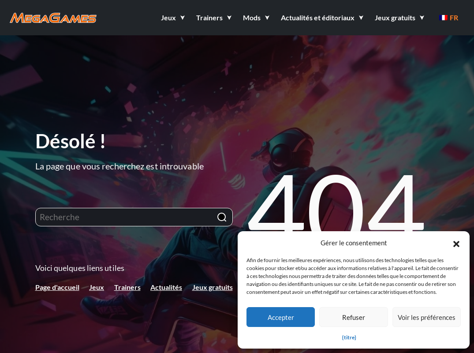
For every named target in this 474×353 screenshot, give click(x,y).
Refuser (353, 317)
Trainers (127, 287)
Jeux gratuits (212, 287)
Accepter (281, 317)
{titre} (349, 337)
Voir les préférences (426, 317)
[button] (456, 242)
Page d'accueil (57, 287)
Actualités (166, 287)
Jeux (96, 287)
